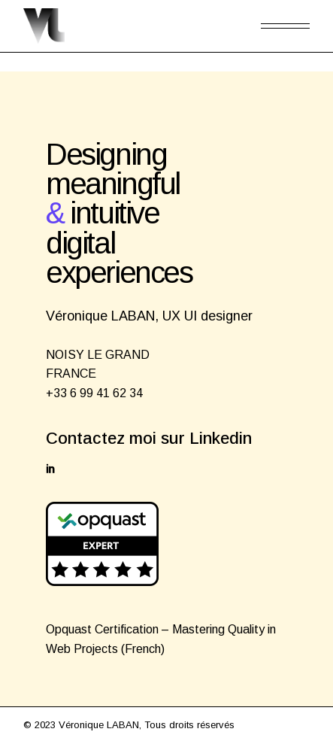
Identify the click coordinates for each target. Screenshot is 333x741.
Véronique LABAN (99, 724)
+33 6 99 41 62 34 (94, 393)
